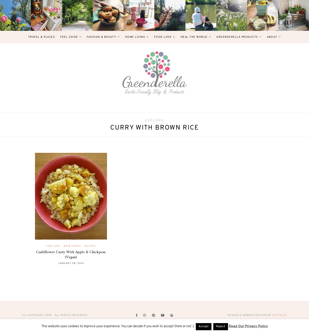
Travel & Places (41, 37)
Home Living (135, 37)
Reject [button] (220, 326)
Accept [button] (204, 326)
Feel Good (69, 37)
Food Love (163, 37)
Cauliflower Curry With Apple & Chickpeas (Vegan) (71, 255)
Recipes (90, 246)
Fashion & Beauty (101, 37)
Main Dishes (72, 246)
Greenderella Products (237, 37)
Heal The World (194, 37)
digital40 (279, 315)
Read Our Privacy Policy (248, 326)
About (272, 37)
